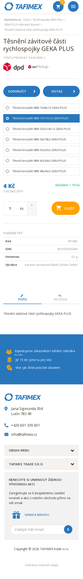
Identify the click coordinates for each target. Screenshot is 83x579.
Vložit (65, 207)
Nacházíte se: (12, 19)
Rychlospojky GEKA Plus (47, 19)
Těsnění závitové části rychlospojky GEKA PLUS (33, 29)
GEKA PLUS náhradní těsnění (22, 24)
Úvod (26, 19)
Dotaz (65, 91)
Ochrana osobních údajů (41, 565)
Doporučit (23, 91)
